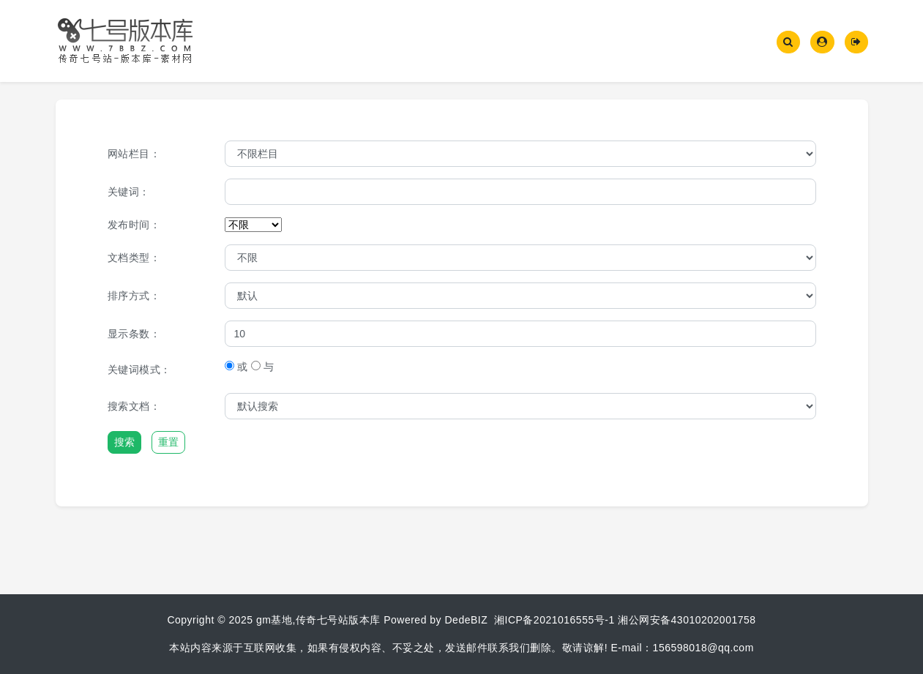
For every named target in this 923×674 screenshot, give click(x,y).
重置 (168, 442)
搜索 (124, 442)
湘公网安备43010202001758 (687, 620)
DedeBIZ (466, 620)
